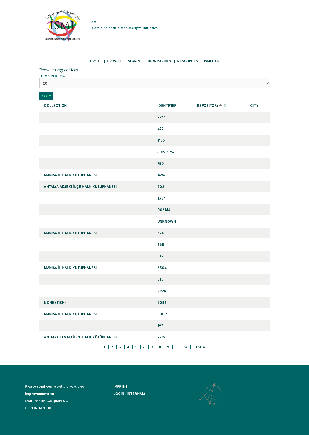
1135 (161, 140)
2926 (161, 290)
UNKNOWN (166, 221)
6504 (162, 267)
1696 (161, 174)
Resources (187, 60)
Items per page (53, 76)
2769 (161, 336)
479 (160, 128)
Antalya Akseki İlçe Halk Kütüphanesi (80, 186)
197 (160, 325)
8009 (162, 313)
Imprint (120, 386)
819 (160, 255)
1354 (161, 197)
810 (160, 279)
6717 (161, 232)
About (95, 60)
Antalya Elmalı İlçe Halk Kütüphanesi (80, 336)
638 (160, 244)
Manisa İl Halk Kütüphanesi (70, 174)
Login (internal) (129, 393)
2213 (161, 116)
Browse (114, 60)
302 (160, 186)
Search (135, 60)
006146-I (165, 209)
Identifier (166, 105)
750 (160, 163)
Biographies (159, 60)
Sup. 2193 (165, 151)
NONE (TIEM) (55, 302)
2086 (162, 302)
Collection (55, 105)
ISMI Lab (211, 60)
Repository (210, 105)
